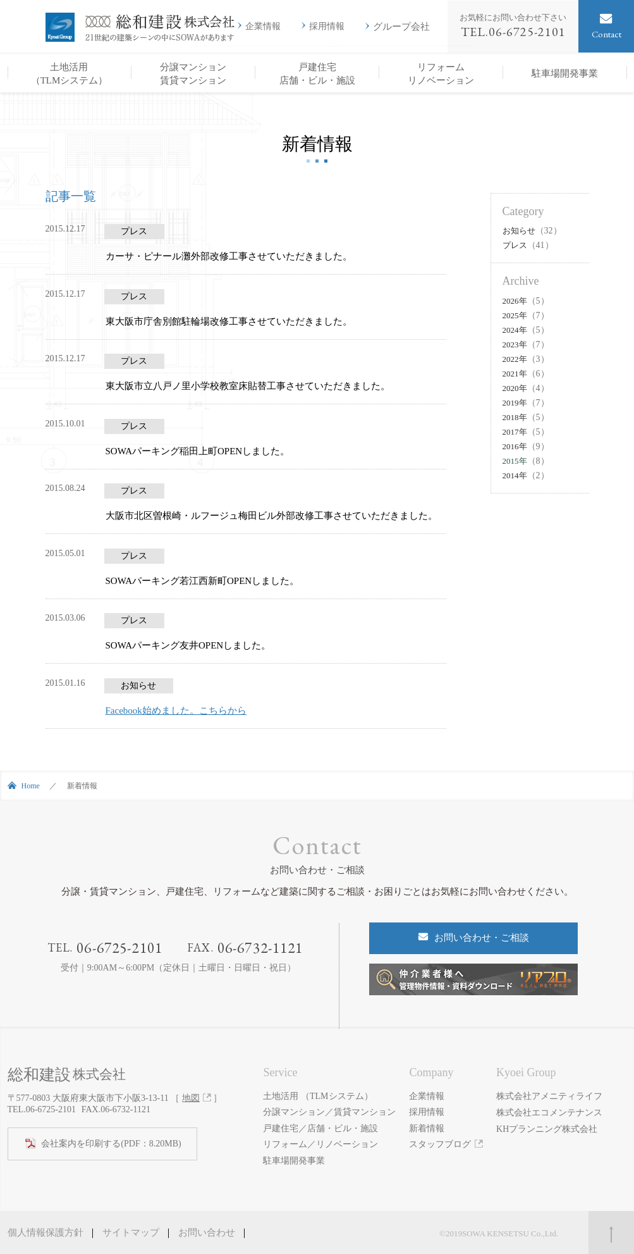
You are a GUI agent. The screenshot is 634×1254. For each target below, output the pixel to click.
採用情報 (326, 26)
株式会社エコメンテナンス (549, 1112)
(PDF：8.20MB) (111, 1144)
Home (30, 785)
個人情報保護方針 (45, 1232)
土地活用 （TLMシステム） (317, 1096)
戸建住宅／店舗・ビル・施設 (320, 1128)
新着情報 (426, 1128)
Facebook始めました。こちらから (176, 710)
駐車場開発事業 (565, 73)
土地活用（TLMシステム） (69, 73)
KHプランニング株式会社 (546, 1128)
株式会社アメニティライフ (549, 1096)
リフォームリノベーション (441, 73)
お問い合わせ (206, 1232)
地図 (191, 1098)
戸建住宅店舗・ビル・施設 (317, 73)
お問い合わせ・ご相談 (481, 938)
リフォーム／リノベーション (320, 1144)
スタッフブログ (440, 1144)
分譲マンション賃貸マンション (193, 73)
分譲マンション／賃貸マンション (329, 1112)
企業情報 (263, 26)
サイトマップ (130, 1232)
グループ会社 (401, 26)
